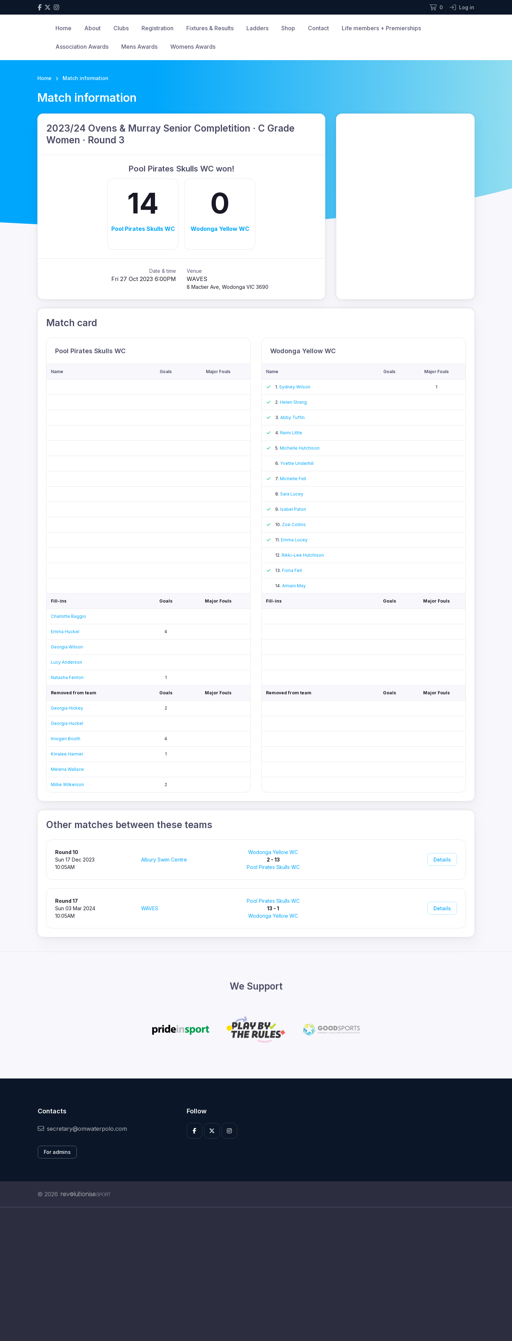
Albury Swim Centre (164, 860)
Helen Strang (293, 402)
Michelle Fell (293, 478)
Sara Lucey (291, 494)
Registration (158, 28)
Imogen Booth (65, 738)
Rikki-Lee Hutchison (303, 555)
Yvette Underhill (297, 463)
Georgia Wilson (67, 647)
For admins (57, 1152)
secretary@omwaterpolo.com (82, 1128)
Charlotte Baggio (68, 616)
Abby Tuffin (292, 417)
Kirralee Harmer (67, 754)
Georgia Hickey (67, 708)
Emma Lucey (294, 539)
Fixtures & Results (210, 28)
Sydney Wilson (294, 386)
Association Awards (81, 46)
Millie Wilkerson (67, 784)
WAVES (149, 908)
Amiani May (294, 585)
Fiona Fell (292, 570)
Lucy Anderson (66, 662)
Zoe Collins (294, 524)
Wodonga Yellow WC (220, 228)
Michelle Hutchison (300, 448)
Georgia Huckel (67, 723)
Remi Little (291, 432)
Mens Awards (139, 46)
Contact (318, 28)
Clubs (121, 28)
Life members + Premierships (381, 28)
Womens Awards (192, 46)
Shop (288, 28)
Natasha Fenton (67, 677)
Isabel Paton (293, 509)
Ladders (257, 28)
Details (442, 860)
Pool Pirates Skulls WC (143, 228)
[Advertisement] (250, 1274)
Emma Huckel (65, 631)
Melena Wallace (67, 769)
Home (63, 28)
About (92, 28)
